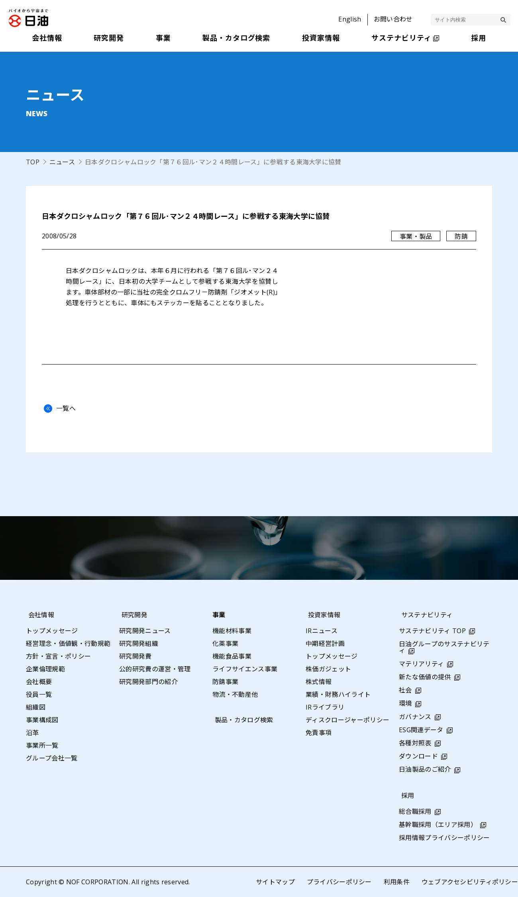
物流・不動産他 (235, 694)
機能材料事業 (231, 630)
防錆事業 (225, 681)
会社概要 (39, 681)
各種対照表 (415, 743)
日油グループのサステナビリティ (444, 647)
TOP (32, 162)
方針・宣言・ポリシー (58, 656)
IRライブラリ (325, 707)
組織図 (35, 707)
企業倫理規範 (45, 669)
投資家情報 (322, 614)
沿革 (32, 732)
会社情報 (39, 614)
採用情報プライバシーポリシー (444, 837)
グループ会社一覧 (52, 758)
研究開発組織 (138, 643)
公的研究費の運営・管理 (155, 669)
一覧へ (58, 408)
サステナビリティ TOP (432, 630)
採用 (405, 795)
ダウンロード (418, 756)
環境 (405, 703)
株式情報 (319, 681)
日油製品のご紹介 (425, 769)
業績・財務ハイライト (338, 694)
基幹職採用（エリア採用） (438, 824)
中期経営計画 (325, 643)
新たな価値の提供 (425, 677)
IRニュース (321, 630)
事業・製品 (416, 236)
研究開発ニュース (145, 630)
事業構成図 (42, 720)
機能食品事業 (231, 656)
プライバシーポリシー (338, 882)
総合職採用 (415, 811)
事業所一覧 (42, 745)
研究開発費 (135, 656)
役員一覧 (39, 694)
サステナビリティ (425, 614)
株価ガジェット (328, 669)
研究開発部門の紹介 (148, 681)
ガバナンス (415, 716)
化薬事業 (225, 643)
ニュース (62, 162)
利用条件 (396, 882)
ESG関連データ (421, 729)
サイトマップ (274, 882)
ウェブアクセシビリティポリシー (469, 882)
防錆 (461, 236)
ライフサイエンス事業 (244, 669)
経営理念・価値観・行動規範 (68, 643)
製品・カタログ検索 (241, 720)
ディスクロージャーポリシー (347, 720)
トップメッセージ (52, 630)
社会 (405, 690)
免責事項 (319, 732)
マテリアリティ (421, 663)
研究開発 (132, 614)
